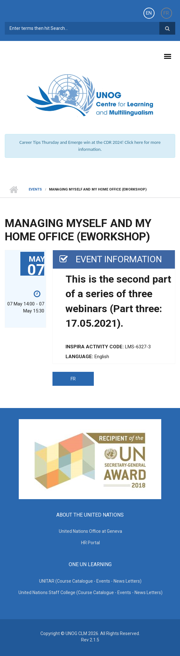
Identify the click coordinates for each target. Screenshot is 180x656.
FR (166, 13)
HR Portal (90, 542)
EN (149, 13)
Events (35, 189)
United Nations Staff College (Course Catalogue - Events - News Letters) (90, 592)
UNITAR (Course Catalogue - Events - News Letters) (90, 581)
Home (13, 189)
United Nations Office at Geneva (90, 531)
